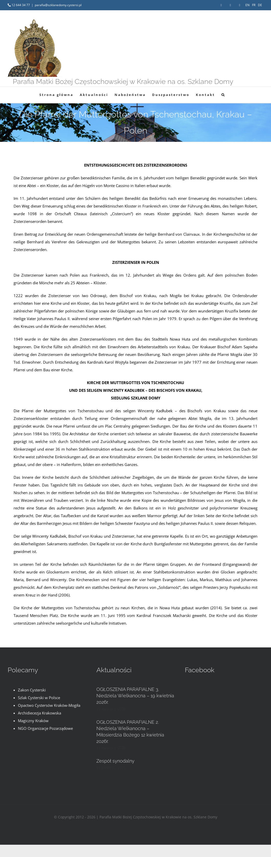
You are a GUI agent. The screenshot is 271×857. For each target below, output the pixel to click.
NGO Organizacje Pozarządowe (45, 728)
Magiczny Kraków (33, 720)
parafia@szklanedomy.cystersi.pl (58, 5)
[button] (223, 95)
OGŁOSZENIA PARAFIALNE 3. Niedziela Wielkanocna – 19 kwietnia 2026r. (135, 696)
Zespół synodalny (115, 761)
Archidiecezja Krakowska (39, 712)
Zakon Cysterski (32, 689)
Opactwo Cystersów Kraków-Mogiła (49, 705)
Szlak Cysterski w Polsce (39, 697)
